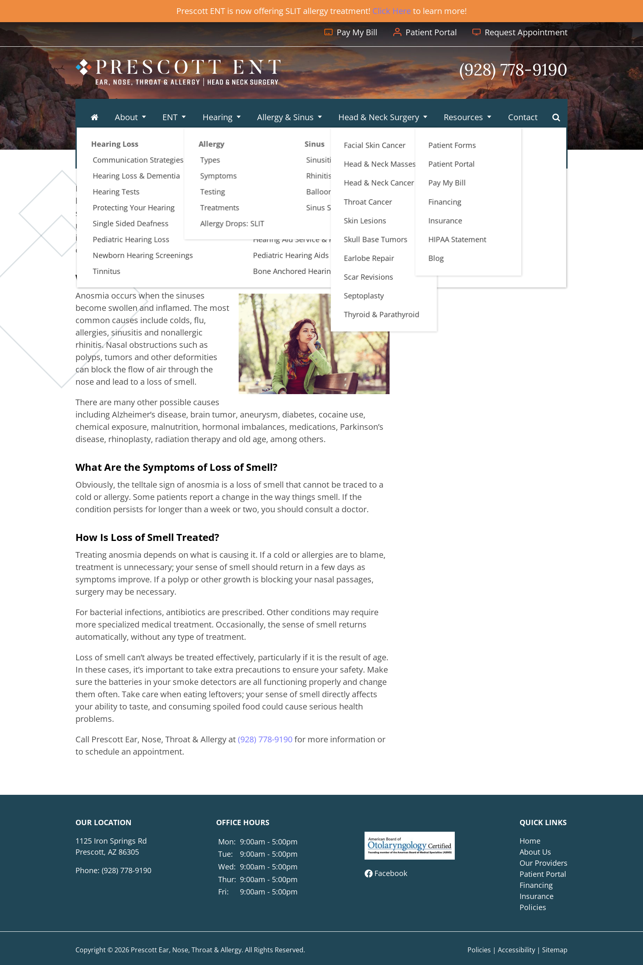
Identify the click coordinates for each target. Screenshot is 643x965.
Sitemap (555, 949)
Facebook (390, 873)
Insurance (537, 896)
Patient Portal (543, 874)
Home (530, 841)
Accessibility (516, 949)
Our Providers (544, 863)
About (126, 110)
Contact (521, 110)
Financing (536, 885)
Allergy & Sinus (285, 110)
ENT (170, 110)
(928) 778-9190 (521, 246)
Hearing (217, 110)
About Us (535, 852)
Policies (533, 907)
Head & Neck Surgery (377, 110)
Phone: (113, 870)
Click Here (391, 10)
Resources (462, 110)
